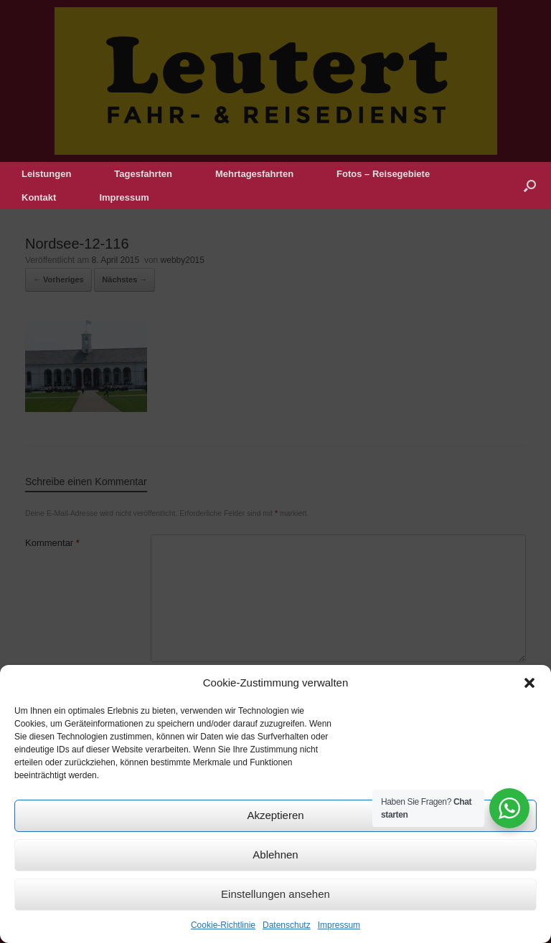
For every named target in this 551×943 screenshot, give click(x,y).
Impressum (339, 925)
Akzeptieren (275, 815)
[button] (529, 683)
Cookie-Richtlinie (223, 925)
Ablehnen (275, 854)
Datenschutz (287, 925)
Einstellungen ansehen (275, 894)
